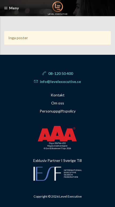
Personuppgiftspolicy (58, 111)
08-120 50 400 (57, 73)
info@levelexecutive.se (57, 81)
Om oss (57, 103)
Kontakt (58, 95)
